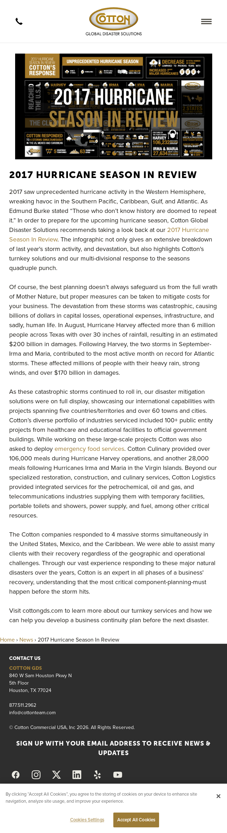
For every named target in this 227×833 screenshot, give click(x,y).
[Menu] (206, 21)
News (26, 639)
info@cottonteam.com (32, 712)
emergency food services (89, 448)
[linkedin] (77, 775)
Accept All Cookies (136, 819)
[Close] (218, 796)
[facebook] (16, 775)
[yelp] (97, 775)
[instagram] (36, 775)
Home (7, 639)
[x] (56, 775)
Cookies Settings (87, 819)
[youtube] (118, 775)
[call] (19, 21)
